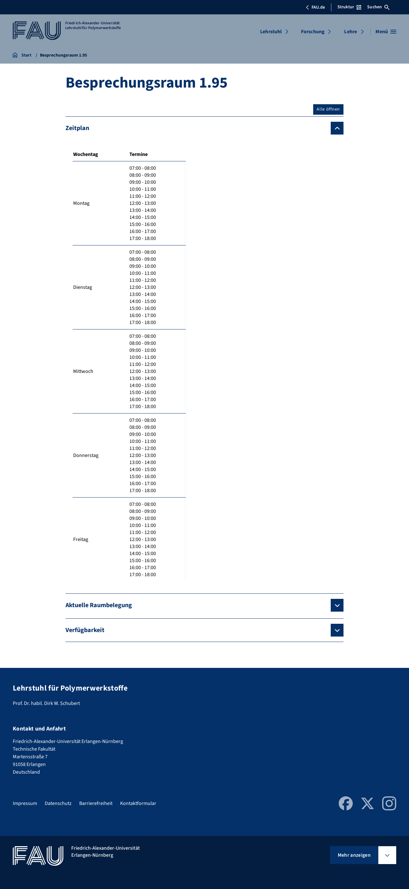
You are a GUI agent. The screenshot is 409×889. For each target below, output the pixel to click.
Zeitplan (77, 128)
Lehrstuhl (271, 31)
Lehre (350, 31)
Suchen (378, 7)
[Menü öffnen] (385, 32)
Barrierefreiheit (95, 803)
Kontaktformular (138, 803)
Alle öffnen (328, 109)
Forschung (313, 31)
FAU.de (315, 7)
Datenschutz (58, 803)
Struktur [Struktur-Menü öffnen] (349, 7)
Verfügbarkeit (85, 630)
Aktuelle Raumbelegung (99, 605)
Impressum (25, 803)
